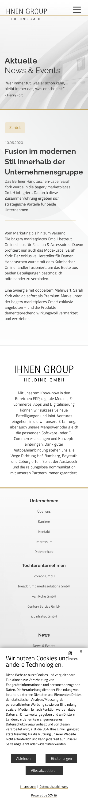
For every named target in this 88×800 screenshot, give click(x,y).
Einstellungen (61, 758)
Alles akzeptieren (44, 770)
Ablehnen (23, 758)
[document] (44, 703)
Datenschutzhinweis (53, 786)
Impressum (28, 786)
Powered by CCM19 (44, 795)
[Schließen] (80, 651)
